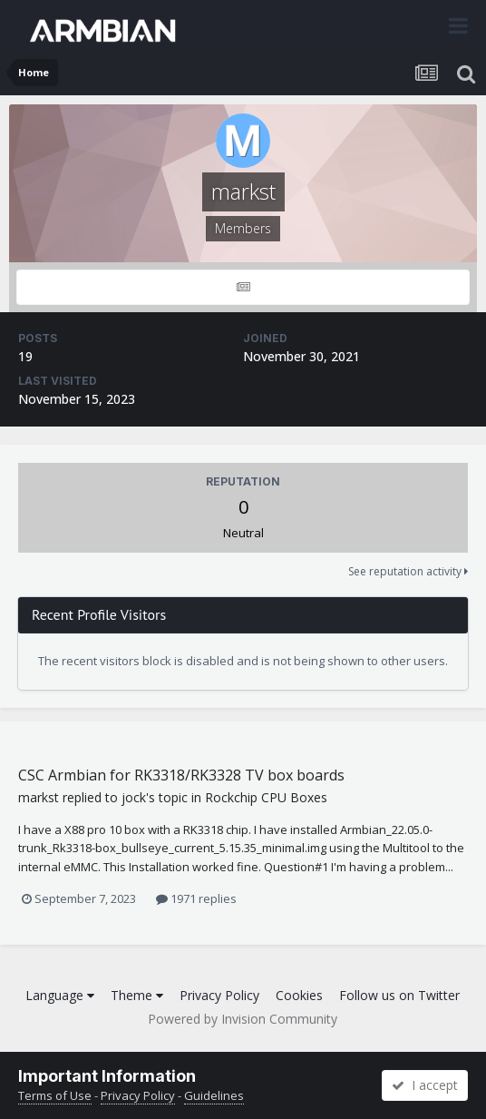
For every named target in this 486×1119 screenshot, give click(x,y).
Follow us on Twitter (399, 995)
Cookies (299, 995)
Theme (137, 995)
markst (38, 797)
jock (134, 797)
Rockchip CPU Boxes (266, 797)
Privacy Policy (219, 995)
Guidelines (214, 1095)
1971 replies (196, 898)
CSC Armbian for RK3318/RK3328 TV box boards (181, 775)
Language (59, 995)
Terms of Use (55, 1095)
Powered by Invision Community (242, 1018)
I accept (425, 1085)
